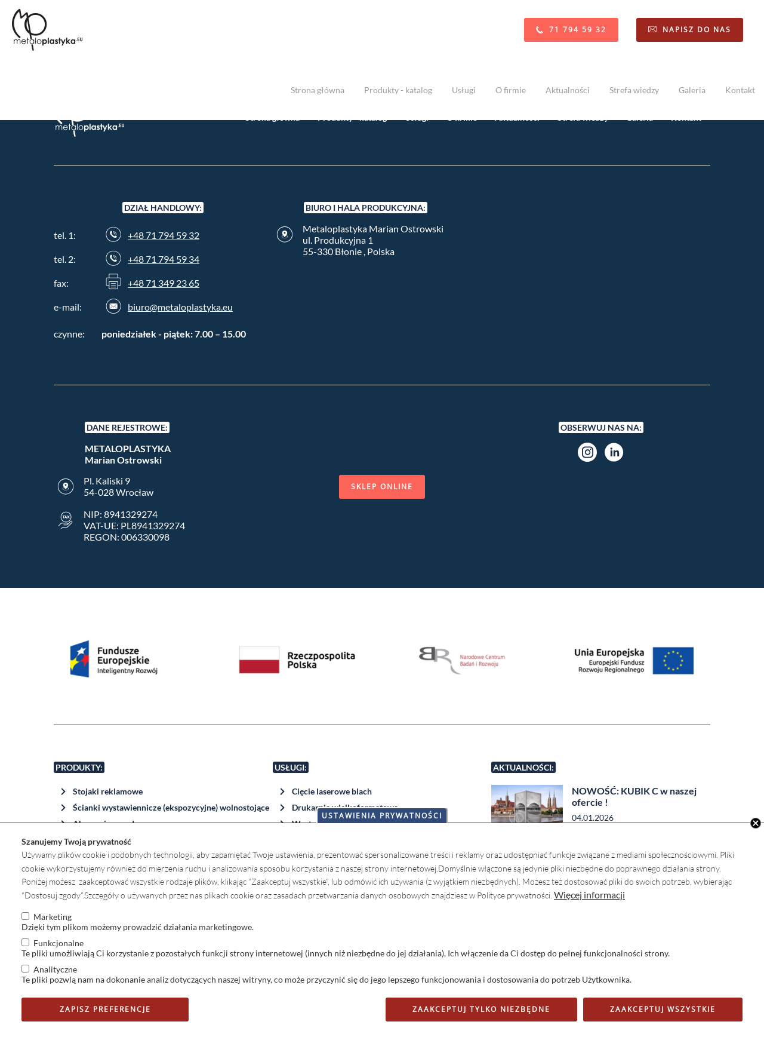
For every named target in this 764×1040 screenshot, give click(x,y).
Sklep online (382, 486)
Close (755, 823)
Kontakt (740, 90)
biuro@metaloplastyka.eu (180, 306)
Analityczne (55, 969)
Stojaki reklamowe (108, 791)
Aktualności (568, 90)
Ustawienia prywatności (382, 816)
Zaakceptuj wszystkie (663, 1009)
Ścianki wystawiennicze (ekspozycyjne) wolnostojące (171, 807)
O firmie (510, 90)
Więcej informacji (589, 894)
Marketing (52, 917)
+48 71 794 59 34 (163, 259)
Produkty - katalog (398, 90)
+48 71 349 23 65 (163, 283)
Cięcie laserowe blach (332, 791)
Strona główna (317, 90)
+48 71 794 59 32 (163, 235)
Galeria (692, 90)
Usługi (464, 90)
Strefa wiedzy (634, 90)
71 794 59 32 (577, 29)
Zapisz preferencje (105, 1009)
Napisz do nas (697, 29)
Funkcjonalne (58, 943)
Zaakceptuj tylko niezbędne (481, 1009)
